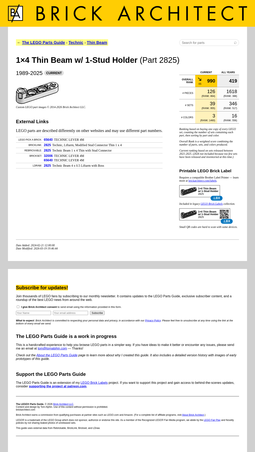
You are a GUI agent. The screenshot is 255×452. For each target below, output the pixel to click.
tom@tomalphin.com (52, 348)
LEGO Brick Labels (212, 203)
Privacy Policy (153, 320)
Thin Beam (97, 42)
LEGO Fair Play (212, 420)
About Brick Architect (193, 415)
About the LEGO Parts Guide (56, 355)
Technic (76, 42)
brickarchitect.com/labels (202, 180)
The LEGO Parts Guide (43, 42)
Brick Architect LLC (63, 404)
